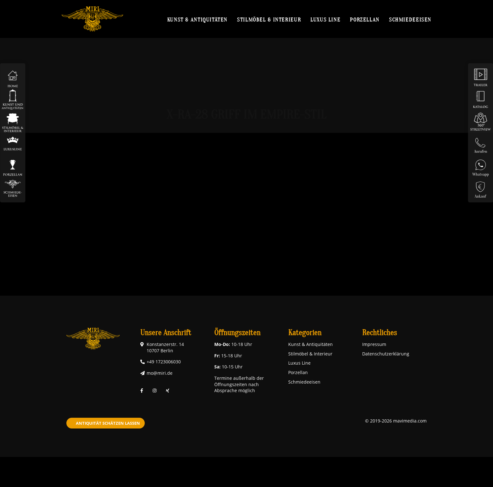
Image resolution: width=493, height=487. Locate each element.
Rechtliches (379, 333)
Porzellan (365, 19)
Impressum (374, 344)
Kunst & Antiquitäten (197, 19)
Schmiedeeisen (410, 19)
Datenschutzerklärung (385, 354)
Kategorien (304, 333)
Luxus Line (325, 19)
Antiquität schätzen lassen (108, 423)
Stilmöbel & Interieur (269, 19)
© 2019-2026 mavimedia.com (396, 421)
